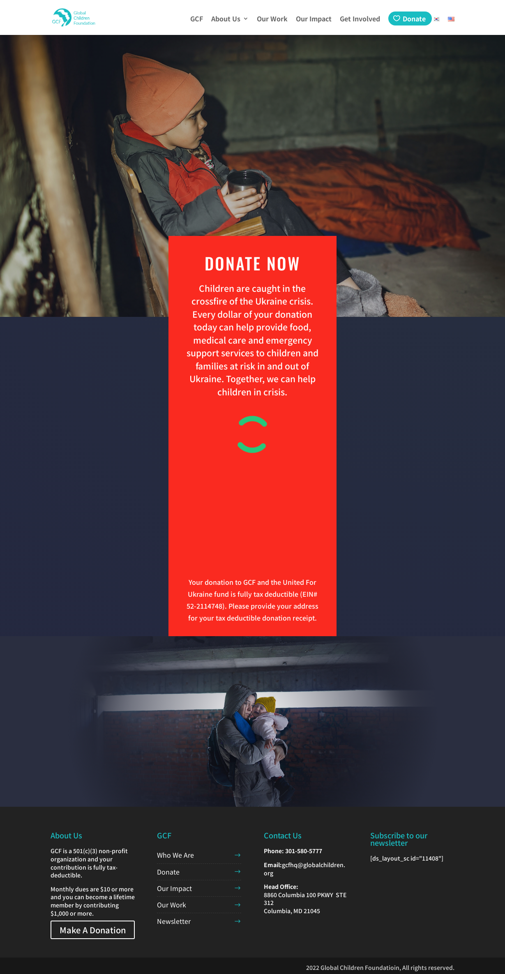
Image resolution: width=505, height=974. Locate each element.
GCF (196, 19)
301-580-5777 (303, 851)
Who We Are (175, 855)
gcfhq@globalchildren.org (304, 869)
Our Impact (314, 19)
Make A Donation (93, 930)
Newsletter (174, 921)
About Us (225, 19)
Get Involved (360, 19)
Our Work (272, 19)
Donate (414, 18)
